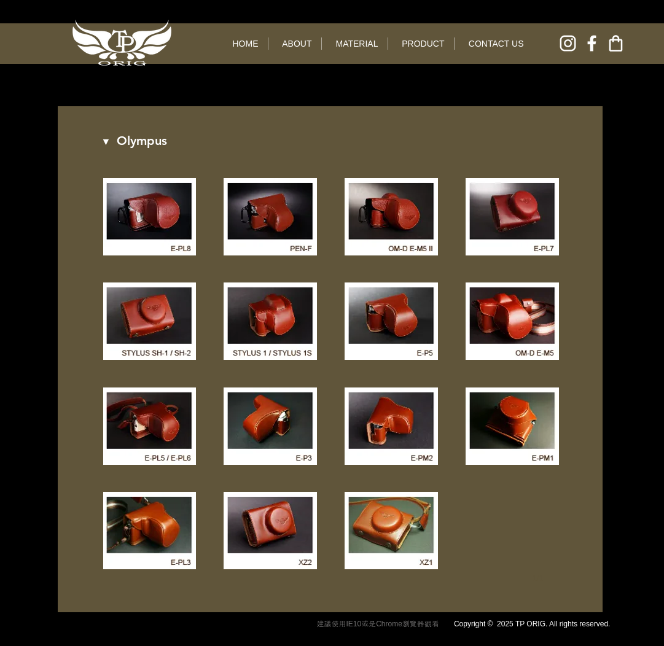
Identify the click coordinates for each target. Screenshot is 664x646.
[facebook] (592, 43)
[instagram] (568, 43)
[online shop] (616, 43)
